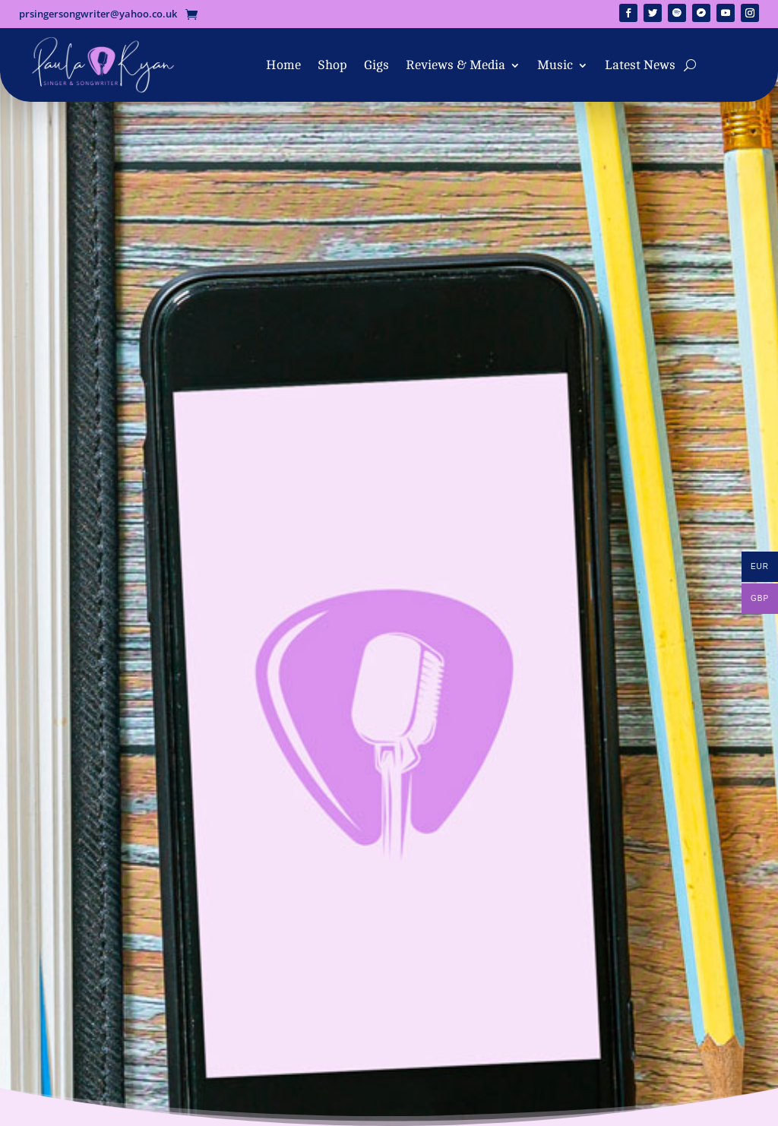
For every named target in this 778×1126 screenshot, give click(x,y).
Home (283, 65)
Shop (332, 65)
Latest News (640, 65)
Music (555, 65)
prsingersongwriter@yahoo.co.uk (98, 14)
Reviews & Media (455, 65)
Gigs (376, 65)
